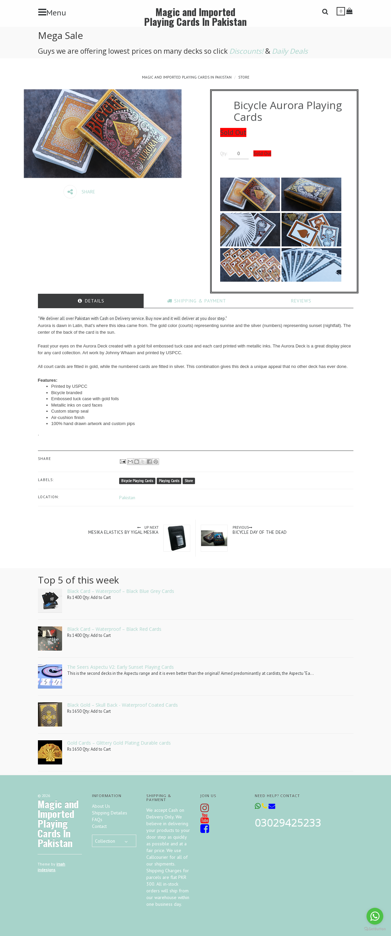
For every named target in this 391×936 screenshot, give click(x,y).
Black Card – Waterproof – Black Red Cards (114, 629)
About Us (101, 806)
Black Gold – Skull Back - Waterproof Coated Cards (122, 705)
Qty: (230, 153)
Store (243, 77)
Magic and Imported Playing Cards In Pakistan (195, 16)
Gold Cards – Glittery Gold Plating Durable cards (119, 743)
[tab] (91, 301)
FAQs (97, 819)
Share (79, 191)
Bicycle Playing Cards (137, 480)
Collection (105, 841)
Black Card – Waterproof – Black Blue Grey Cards (120, 591)
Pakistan (127, 498)
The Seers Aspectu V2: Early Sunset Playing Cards (120, 667)
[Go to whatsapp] (374, 916)
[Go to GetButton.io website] (375, 929)
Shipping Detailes (109, 813)
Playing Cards (169, 480)
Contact (99, 826)
